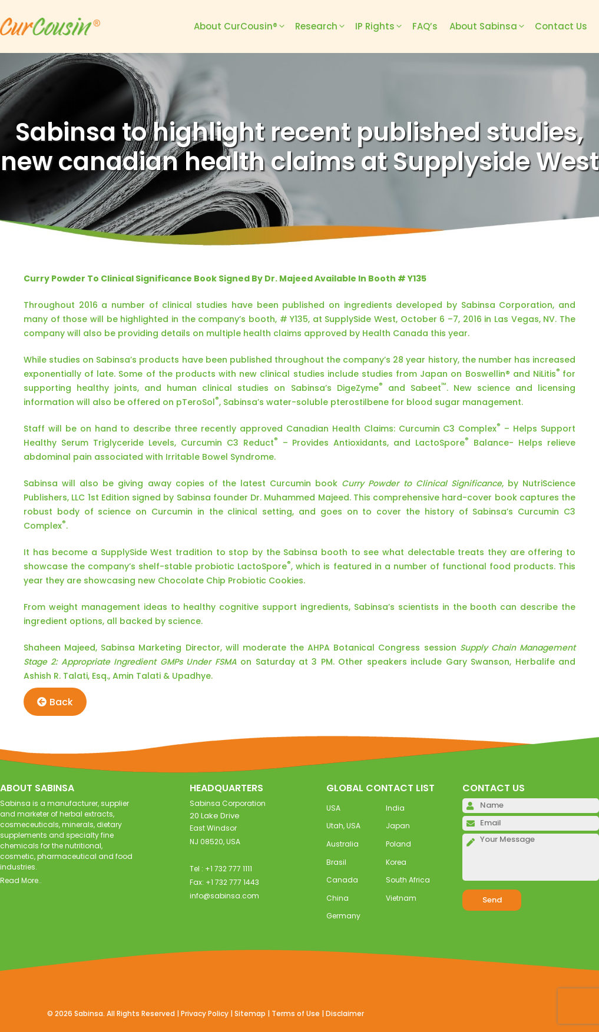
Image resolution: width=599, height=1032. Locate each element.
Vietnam (401, 898)
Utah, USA (343, 826)
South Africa (408, 880)
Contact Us (561, 26)
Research (325, 26)
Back (55, 702)
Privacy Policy (205, 1013)
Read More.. (21, 880)
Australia (342, 844)
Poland (398, 844)
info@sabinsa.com (224, 896)
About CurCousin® (244, 26)
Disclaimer (345, 1013)
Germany (343, 916)
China (337, 898)
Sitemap (250, 1013)
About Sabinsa (492, 26)
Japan (398, 826)
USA (333, 808)
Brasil (336, 862)
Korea (396, 862)
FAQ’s (425, 26)
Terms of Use (296, 1013)
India (395, 808)
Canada (342, 880)
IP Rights (383, 26)
